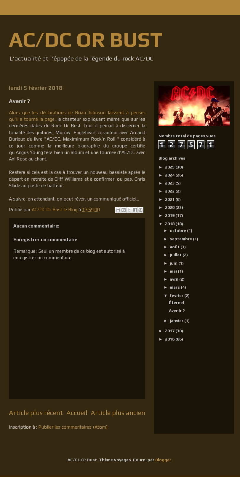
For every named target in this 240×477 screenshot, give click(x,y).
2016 (170, 339)
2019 (170, 215)
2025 (170, 167)
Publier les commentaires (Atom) (73, 427)
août (175, 246)
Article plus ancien (118, 412)
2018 (170, 223)
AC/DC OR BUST (85, 39)
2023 (170, 183)
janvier (177, 320)
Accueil (76, 412)
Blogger (163, 459)
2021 (170, 199)
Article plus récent (36, 412)
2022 (170, 191)
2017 (170, 330)
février (177, 295)
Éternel (176, 302)
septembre (181, 238)
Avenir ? (177, 310)
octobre (178, 230)
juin (174, 263)
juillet (176, 254)
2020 (170, 207)
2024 (170, 175)
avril (174, 279)
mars (175, 287)
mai (174, 271)
